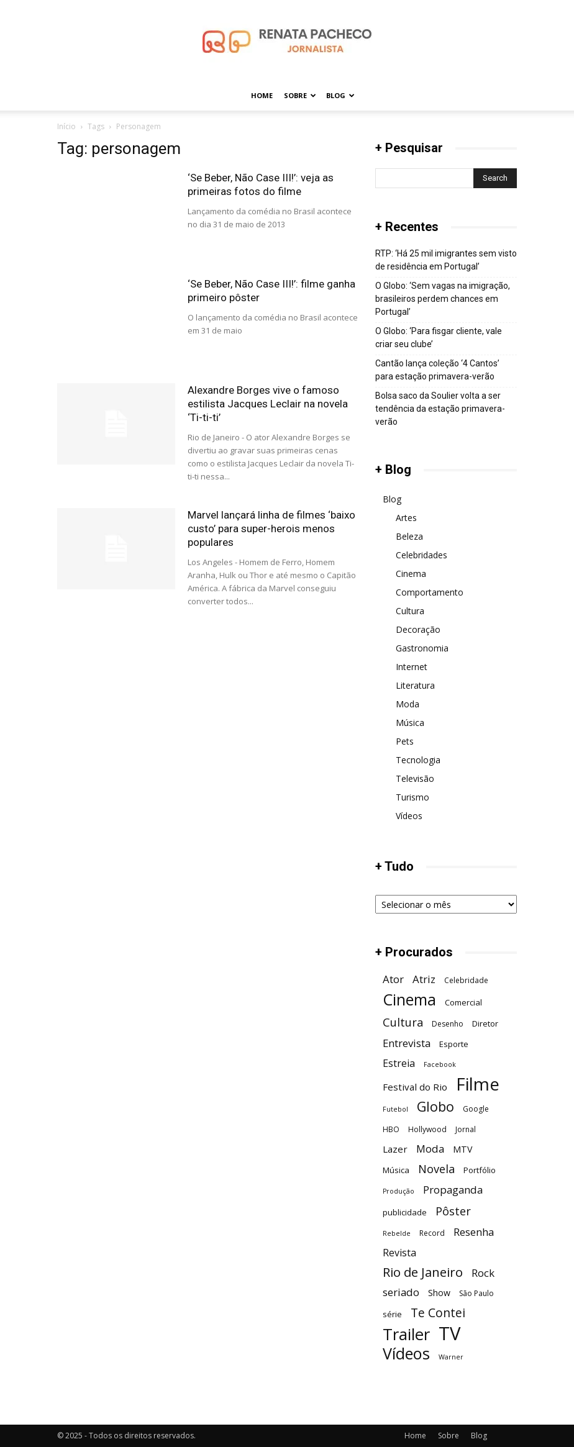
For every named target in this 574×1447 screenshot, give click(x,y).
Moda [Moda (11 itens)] (430, 1148)
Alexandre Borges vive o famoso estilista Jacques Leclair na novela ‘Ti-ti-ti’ (268, 404)
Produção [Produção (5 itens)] (398, 1191)
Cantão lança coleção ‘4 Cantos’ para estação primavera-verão (437, 369)
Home (262, 95)
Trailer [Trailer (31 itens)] (406, 1334)
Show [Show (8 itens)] (439, 1293)
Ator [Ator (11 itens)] (393, 979)
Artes (406, 518)
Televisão (415, 778)
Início (66, 126)
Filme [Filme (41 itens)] (477, 1084)
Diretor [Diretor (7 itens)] (485, 1023)
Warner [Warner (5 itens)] (451, 1357)
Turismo (412, 797)
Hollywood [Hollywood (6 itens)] (427, 1129)
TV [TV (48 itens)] (449, 1333)
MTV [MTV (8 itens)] (462, 1149)
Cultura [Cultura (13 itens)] (403, 1021)
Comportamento (429, 592)
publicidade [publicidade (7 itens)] (405, 1212)
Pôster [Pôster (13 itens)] (453, 1210)
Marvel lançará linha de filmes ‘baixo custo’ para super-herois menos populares (271, 528)
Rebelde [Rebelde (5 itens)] (397, 1233)
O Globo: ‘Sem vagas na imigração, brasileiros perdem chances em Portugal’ (442, 299)
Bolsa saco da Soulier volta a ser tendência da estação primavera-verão (440, 409)
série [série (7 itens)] (392, 1314)
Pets (405, 741)
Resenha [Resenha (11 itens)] (473, 1231)
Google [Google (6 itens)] (476, 1109)
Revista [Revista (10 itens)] (399, 1252)
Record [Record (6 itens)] (432, 1233)
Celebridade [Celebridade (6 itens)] (466, 980)
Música (410, 722)
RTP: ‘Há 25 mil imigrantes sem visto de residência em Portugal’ (446, 259)
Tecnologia (418, 760)
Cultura (410, 611)
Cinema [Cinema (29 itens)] (409, 999)
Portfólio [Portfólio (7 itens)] (479, 1170)
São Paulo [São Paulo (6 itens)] (476, 1293)
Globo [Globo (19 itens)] (435, 1106)
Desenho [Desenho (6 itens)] (447, 1023)
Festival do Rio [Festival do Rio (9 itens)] (415, 1087)
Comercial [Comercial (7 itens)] (463, 1002)
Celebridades (421, 555)
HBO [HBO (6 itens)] (391, 1129)
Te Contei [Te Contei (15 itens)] (438, 1312)
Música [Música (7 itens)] (396, 1170)
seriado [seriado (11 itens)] (401, 1292)
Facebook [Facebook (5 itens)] (440, 1064)
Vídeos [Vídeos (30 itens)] (406, 1353)
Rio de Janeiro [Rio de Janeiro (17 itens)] (423, 1272)
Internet (411, 667)
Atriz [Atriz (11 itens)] (423, 979)
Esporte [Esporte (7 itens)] (453, 1044)
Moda (407, 704)
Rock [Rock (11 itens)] (483, 1272)
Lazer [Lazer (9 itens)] (395, 1149)
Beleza (409, 536)
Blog (340, 95)
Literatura (415, 685)
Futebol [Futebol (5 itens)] (395, 1109)
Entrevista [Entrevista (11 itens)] (406, 1043)
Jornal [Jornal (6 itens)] (465, 1129)
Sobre (300, 95)
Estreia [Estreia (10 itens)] (399, 1063)
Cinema (411, 573)
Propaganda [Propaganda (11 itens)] (453, 1189)
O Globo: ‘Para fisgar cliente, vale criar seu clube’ (438, 337)
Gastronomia (422, 648)
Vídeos (409, 816)
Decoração (418, 629)
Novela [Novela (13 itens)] (436, 1168)
